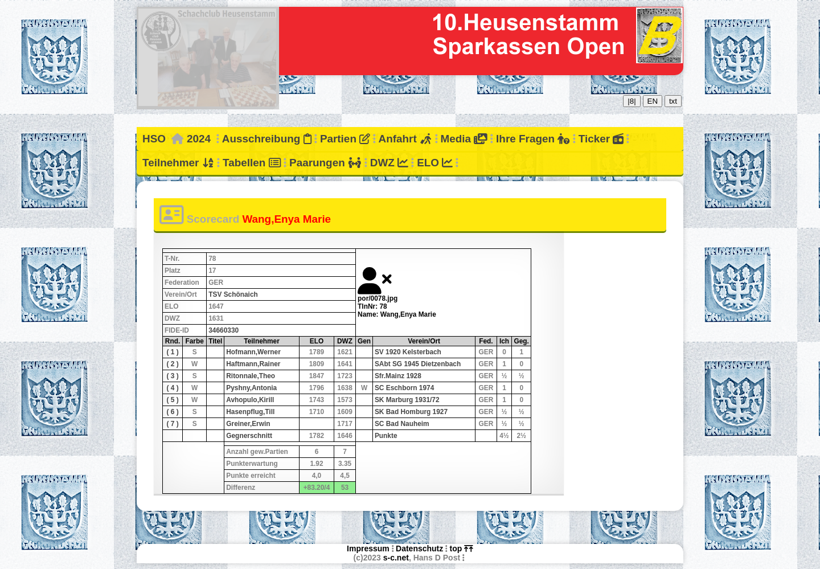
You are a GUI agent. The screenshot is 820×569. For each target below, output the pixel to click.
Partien (345, 139)
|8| (632, 101)
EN (652, 101)
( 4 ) (172, 388)
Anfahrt (405, 139)
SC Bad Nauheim (402, 424)
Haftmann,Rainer (253, 364)
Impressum (368, 548)
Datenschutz (419, 548)
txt (673, 101)
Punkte (386, 436)
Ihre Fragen (532, 139)
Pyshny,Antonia (251, 388)
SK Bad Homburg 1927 (411, 412)
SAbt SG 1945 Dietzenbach (418, 364)
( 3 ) (172, 376)
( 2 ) (172, 364)
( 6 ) (172, 412)
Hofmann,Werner (253, 352)
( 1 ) (172, 352)
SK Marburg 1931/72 (407, 400)
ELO (435, 163)
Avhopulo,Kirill (250, 400)
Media (463, 139)
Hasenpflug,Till (250, 412)
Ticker (601, 139)
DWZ (389, 163)
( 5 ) (172, 400)
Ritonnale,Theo (250, 376)
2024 (199, 139)
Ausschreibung (266, 139)
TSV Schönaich (233, 294)
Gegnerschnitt (249, 436)
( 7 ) (172, 424)
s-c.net (396, 557)
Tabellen (252, 163)
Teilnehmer (178, 163)
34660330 (223, 330)
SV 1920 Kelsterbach (408, 352)
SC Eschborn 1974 (404, 388)
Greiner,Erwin (248, 424)
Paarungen (325, 163)
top (461, 548)
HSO (154, 139)
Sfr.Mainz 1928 (398, 376)
